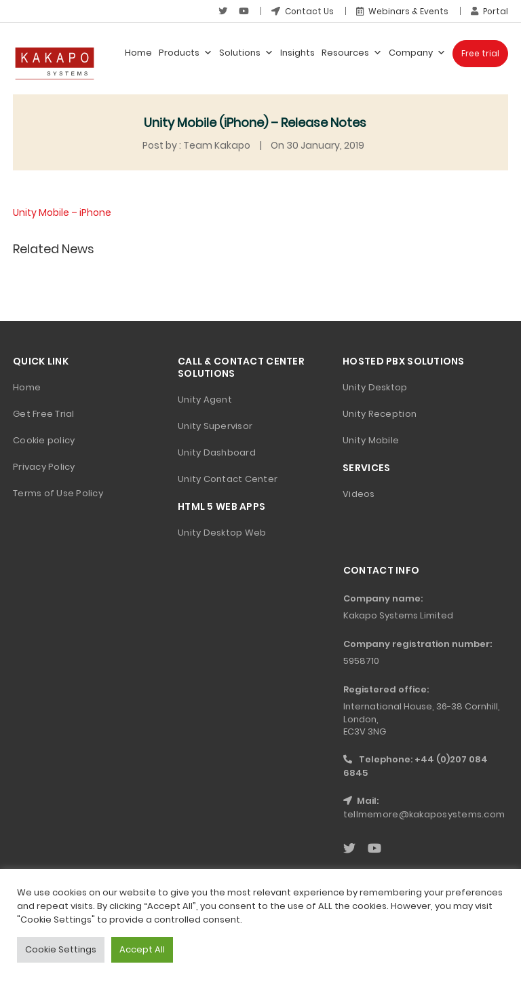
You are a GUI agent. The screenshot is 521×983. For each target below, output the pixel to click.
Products (185, 53)
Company (417, 53)
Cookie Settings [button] (60, 949)
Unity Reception (380, 413)
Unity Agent (205, 399)
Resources (352, 53)
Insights (297, 52)
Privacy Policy (44, 466)
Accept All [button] (142, 949)
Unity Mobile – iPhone (62, 212)
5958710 (361, 660)
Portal (489, 11)
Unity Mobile (371, 440)
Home (138, 52)
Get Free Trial (44, 413)
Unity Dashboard (217, 452)
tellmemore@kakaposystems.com (424, 814)
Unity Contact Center (227, 478)
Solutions (246, 53)
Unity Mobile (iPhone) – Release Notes (255, 122)
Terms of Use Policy (58, 493)
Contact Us (301, 11)
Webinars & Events (401, 11)
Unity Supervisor (215, 426)
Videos (359, 493)
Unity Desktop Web (222, 532)
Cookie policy (44, 440)
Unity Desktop (375, 387)
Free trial (480, 53)
